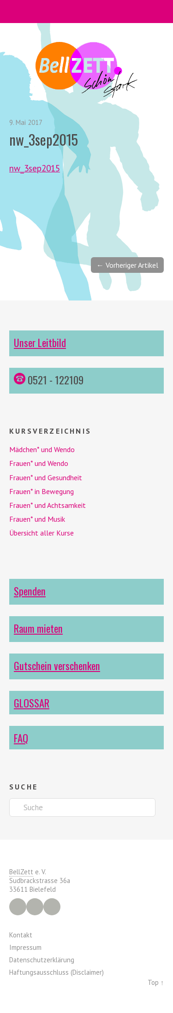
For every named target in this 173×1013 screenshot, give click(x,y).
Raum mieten (38, 628)
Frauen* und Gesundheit (45, 477)
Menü (86, 11)
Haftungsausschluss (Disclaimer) (56, 972)
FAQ (21, 737)
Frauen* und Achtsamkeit (47, 505)
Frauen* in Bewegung (41, 491)
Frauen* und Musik (37, 519)
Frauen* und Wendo (38, 463)
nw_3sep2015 (34, 168)
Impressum (25, 947)
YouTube (51, 906)
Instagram (34, 906)
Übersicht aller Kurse (41, 532)
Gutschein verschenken (57, 665)
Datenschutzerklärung (41, 959)
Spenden (30, 590)
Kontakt (20, 935)
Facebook (17, 906)
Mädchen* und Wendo (42, 449)
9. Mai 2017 (25, 122)
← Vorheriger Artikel (127, 265)
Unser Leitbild (40, 342)
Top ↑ (156, 982)
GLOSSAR (31, 702)
